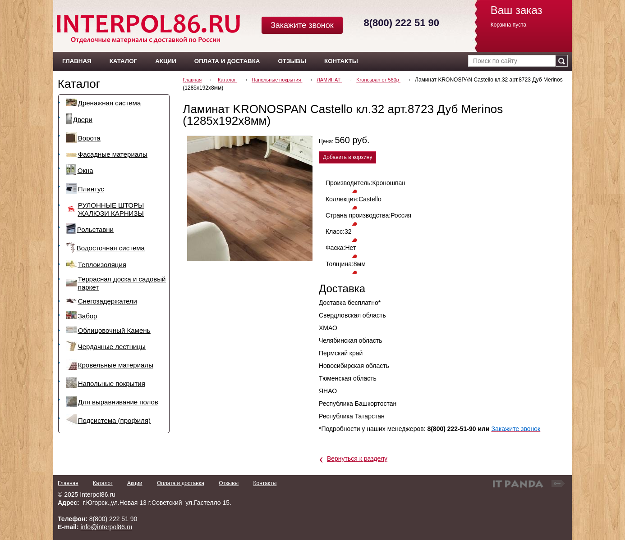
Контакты (264, 483)
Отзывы (229, 483)
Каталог (79, 84)
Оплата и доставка (180, 483)
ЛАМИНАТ (329, 79)
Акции (134, 483)
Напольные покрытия (277, 79)
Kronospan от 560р (378, 79)
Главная (192, 79)
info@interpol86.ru (107, 527)
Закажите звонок (302, 25)
